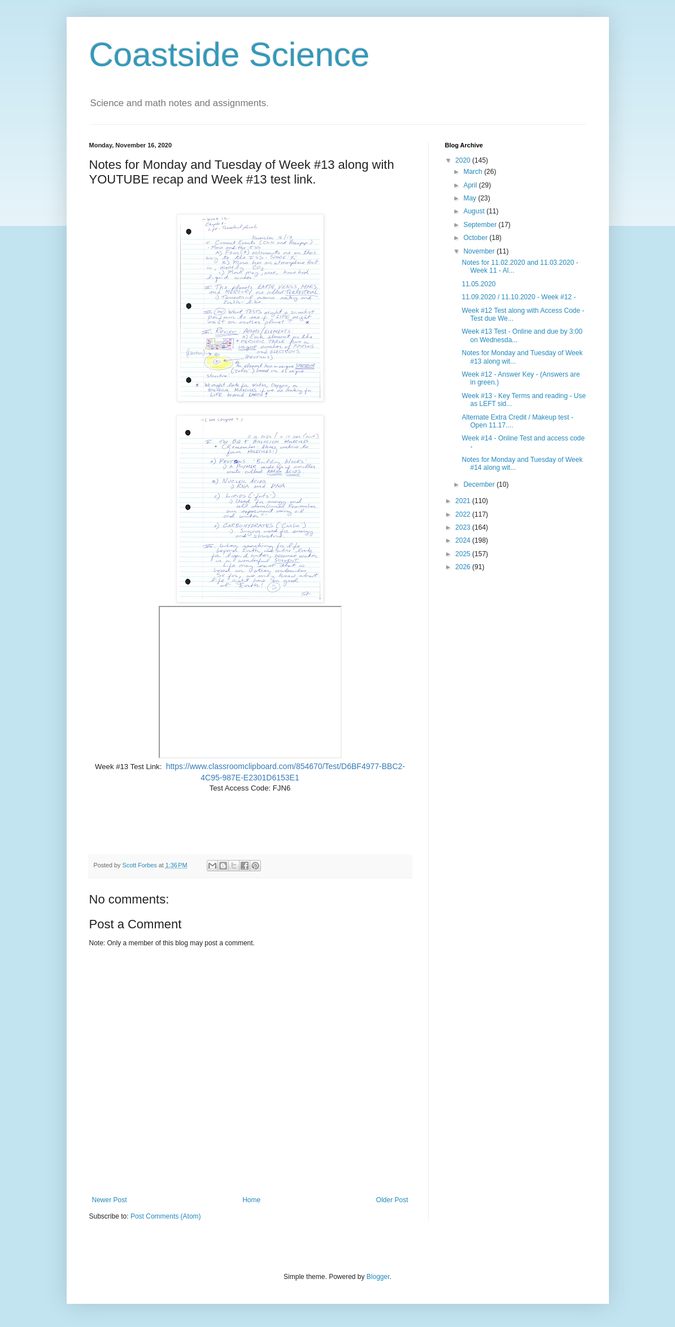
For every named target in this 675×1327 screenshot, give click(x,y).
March (473, 172)
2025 (463, 554)
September (480, 225)
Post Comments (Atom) (165, 1216)
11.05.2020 (478, 284)
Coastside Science (229, 54)
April (470, 185)
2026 (463, 567)
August (474, 211)
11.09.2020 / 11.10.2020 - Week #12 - (518, 297)
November (480, 251)
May (470, 198)
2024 (463, 540)
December (480, 484)
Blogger (378, 1277)
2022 (463, 514)
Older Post (392, 1200)
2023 (463, 527)
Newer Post (109, 1200)
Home (251, 1200)
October (476, 238)
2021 (463, 501)
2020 (463, 160)
